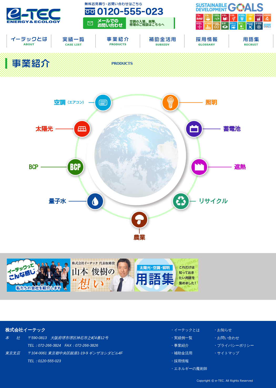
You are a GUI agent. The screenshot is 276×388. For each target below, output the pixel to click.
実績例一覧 (183, 338)
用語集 (251, 41)
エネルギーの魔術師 (190, 368)
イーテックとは (29, 41)
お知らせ (224, 330)
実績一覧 (73, 41)
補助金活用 (162, 41)
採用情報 (207, 41)
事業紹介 (118, 41)
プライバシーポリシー (235, 345)
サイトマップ (228, 353)
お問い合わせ (228, 338)
